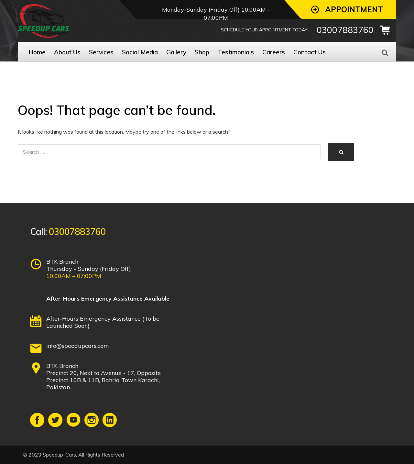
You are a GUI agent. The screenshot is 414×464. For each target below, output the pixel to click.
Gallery (176, 52)
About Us (67, 52)
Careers (273, 52)
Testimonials (236, 52)
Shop (202, 52)
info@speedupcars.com (77, 345)
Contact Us (309, 52)
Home (37, 52)
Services (101, 52)
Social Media (140, 52)
